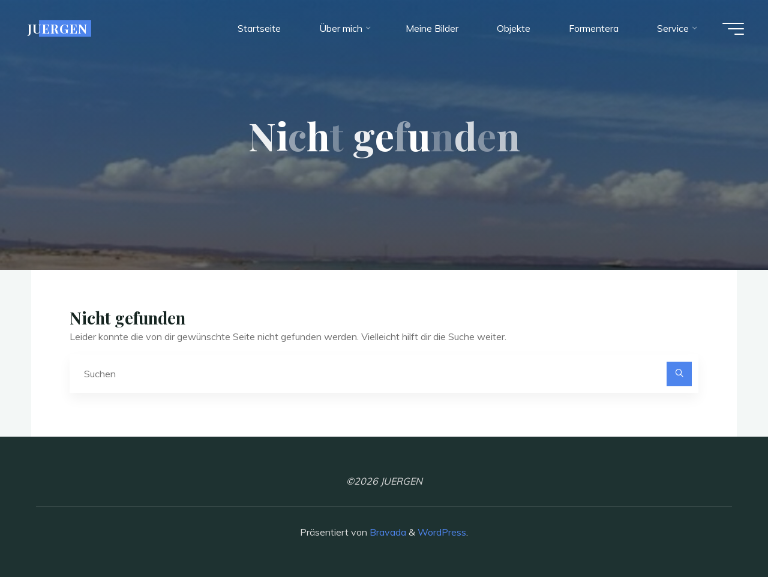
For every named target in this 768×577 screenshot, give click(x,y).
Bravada (386, 532)
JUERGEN (58, 28)
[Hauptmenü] (733, 29)
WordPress (442, 532)
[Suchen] (679, 374)
